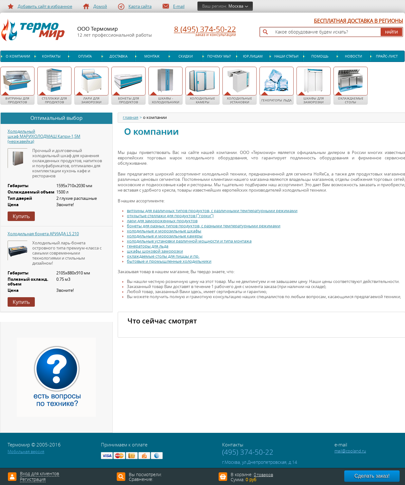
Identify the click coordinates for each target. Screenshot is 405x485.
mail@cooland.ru (350, 451)
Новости (353, 56)
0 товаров (263, 474)
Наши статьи (286, 56)
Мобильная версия (26, 451)
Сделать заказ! (371, 476)
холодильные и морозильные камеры (164, 236)
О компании (18, 56)
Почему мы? (219, 56)
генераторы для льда (147, 246)
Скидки (185, 56)
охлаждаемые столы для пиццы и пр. (163, 256)
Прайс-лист (387, 56)
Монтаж (151, 56)
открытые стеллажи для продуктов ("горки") (170, 215)
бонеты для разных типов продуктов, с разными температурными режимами (203, 226)
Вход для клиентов (39, 473)
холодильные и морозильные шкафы (164, 231)
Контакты (51, 56)
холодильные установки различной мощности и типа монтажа (189, 241)
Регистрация (33, 479)
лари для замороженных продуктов (162, 221)
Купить (21, 216)
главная (130, 117)
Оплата (85, 56)
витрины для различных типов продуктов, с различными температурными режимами (212, 210)
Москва (235, 6)
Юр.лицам (253, 56)
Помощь (319, 56)
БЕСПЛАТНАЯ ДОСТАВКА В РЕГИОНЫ (358, 21)
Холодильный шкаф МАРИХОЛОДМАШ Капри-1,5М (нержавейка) (44, 136)
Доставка (118, 56)
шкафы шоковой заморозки (155, 251)
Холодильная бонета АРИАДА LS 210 (43, 233)
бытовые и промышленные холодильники (169, 261)
